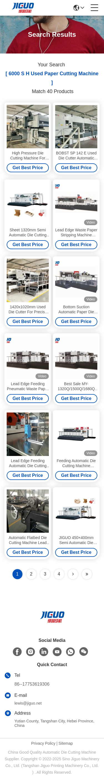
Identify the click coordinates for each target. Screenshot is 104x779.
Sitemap (66, 743)
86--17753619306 (31, 684)
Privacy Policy (43, 743)
